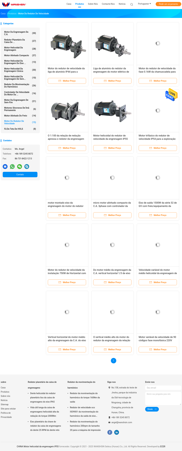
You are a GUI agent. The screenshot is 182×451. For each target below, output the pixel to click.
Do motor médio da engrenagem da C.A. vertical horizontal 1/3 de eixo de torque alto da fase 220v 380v (112, 273)
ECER (162, 446)
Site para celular (8, 408)
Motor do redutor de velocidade (20, 122)
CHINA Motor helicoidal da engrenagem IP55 (38, 446)
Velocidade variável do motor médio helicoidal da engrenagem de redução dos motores (158, 273)
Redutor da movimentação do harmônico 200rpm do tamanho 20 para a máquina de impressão (85, 425)
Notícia (4, 400)
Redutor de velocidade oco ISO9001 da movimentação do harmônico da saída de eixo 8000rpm (84, 412)
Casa (3, 387)
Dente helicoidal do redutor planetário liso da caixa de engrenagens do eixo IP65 (43, 397)
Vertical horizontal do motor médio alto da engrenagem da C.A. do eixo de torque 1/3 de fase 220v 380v (67, 340)
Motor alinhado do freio (20, 115)
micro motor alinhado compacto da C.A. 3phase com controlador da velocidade (112, 206)
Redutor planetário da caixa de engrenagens (42, 385)
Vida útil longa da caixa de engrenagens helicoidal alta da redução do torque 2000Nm (44, 411)
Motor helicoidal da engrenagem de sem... (20, 77)
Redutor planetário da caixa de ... (20, 41)
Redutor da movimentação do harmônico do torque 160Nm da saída (85, 397)
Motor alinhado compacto (20, 55)
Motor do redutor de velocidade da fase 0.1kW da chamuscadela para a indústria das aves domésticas (157, 71)
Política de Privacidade (6, 415)
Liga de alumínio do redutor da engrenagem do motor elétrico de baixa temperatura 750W (111, 71)
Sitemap (4, 404)
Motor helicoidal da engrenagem (20, 48)
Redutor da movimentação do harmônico (20, 85)
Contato (20, 174)
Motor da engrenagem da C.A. (20, 33)
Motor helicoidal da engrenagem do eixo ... (20, 62)
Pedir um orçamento (168, 4)
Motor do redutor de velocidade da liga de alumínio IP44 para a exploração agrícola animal (66, 71)
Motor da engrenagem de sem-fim (20, 101)
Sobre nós (5, 396)
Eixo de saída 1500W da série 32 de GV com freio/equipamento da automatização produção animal (158, 206)
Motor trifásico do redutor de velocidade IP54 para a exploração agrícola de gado (157, 139)
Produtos (5, 392)
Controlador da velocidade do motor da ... (20, 93)
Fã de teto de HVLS (20, 128)
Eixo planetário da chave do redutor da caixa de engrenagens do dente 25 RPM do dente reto (45, 425)
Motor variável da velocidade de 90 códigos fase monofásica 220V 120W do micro (157, 340)
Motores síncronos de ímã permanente (20, 109)
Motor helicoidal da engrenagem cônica (20, 69)
